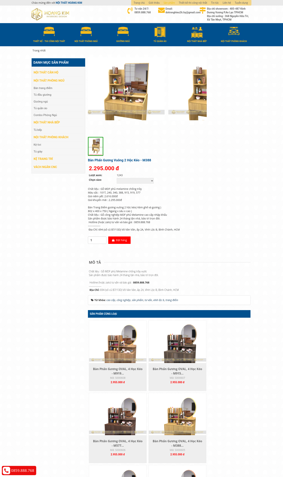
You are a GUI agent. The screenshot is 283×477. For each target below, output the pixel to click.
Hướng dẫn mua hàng (158, 419)
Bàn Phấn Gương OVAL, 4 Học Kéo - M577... (189, 298)
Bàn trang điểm (43, 87)
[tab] (96, 177)
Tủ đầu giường (42, 93)
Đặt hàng (201, 155)
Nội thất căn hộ (46, 71)
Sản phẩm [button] (169, 2)
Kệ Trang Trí (43, 157)
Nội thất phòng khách (51, 136)
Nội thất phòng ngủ (49, 79)
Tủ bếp (38, 128)
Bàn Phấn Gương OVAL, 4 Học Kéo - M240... (189, 379)
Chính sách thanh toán (214, 419)
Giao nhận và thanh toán (160, 425)
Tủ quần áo (40, 107)
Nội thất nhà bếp (47, 121)
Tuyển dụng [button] (241, 2)
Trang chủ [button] (139, 2)
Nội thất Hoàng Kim (176, 464)
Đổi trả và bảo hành (157, 430)
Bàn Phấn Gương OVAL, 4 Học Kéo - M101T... (230, 379)
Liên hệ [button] (227, 2)
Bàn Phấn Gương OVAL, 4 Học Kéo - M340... (108, 379)
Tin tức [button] (215, 2)
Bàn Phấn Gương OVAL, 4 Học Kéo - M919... (108, 298)
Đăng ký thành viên (156, 436)
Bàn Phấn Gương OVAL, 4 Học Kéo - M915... (149, 298)
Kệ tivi (37, 143)
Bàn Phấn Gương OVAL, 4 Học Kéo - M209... (149, 379)
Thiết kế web (194, 464)
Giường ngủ (41, 100)
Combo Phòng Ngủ (45, 114)
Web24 (205, 464)
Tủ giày (38, 150)
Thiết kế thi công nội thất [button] (193, 2)
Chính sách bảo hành (213, 436)
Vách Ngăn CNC (45, 166)
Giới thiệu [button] (154, 2)
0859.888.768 (22, 470)
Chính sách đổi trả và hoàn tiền (219, 430)
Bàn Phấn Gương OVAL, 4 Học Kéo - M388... (230, 298)
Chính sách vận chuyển (214, 425)
